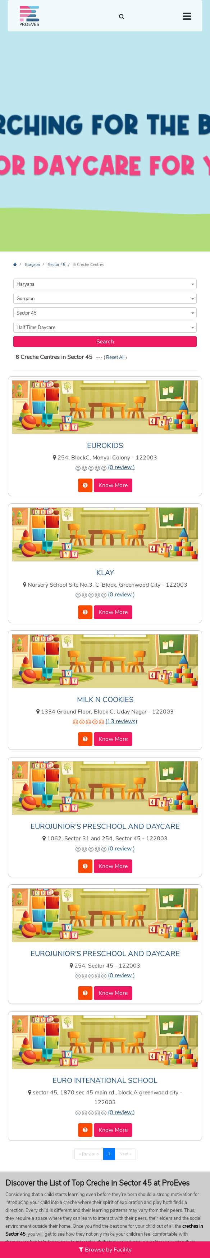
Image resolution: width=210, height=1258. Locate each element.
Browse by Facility (105, 1250)
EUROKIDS (105, 445)
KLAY (105, 573)
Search (105, 342)
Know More (113, 485)
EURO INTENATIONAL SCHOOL (105, 1080)
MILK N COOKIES (105, 699)
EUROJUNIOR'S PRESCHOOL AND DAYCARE (105, 826)
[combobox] (105, 284)
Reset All (115, 357)
